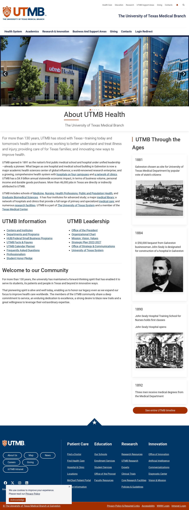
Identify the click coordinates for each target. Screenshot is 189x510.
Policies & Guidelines (132, 486)
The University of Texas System (76, 205)
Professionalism (16, 254)
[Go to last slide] (5, 73)
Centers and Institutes (20, 230)
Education (119, 5)
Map (31, 455)
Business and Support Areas (89, 31)
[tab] (90, 110)
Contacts (168, 5)
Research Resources (132, 454)
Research (130, 5)
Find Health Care (75, 460)
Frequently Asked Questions (23, 250)
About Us (12, 455)
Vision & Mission (157, 480)
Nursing (49, 193)
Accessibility (148, 506)
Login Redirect (144, 31)
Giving (159, 5)
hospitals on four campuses (73, 174)
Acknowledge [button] (17, 499)
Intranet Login (179, 506)
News (48, 455)
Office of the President (85, 230)
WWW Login (163, 506)
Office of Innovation (159, 454)
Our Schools (100, 454)
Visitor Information (77, 486)
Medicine (38, 193)
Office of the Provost (105, 473)
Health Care (107, 5)
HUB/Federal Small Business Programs (29, 238)
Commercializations (159, 467)
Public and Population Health (96, 193)
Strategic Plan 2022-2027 (86, 242)
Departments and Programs (23, 234)
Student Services (103, 467)
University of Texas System (88, 250)
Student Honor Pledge (19, 258)
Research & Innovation (55, 31)
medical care (106, 201)
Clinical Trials (129, 473)
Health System (13, 31)
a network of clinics (105, 174)
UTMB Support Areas (145, 5)
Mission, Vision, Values (85, 238)
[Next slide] (183, 73)
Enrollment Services (104, 460)
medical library (105, 197)
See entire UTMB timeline (160, 410)
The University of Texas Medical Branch (152, 16)
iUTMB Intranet (15, 469)
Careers (12, 462)
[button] (69, 487)
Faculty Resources (103, 480)
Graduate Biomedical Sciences (20, 197)
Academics (32, 31)
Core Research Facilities (134, 480)
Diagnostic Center (158, 473)
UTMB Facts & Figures (20, 242)
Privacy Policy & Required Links (123, 506)
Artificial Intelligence (159, 460)
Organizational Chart (84, 234)
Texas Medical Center (15, 209)
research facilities (25, 205)
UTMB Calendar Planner (21, 246)
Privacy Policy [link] (33, 493)
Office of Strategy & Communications (93, 246)
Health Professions (66, 193)
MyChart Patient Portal (79, 480)
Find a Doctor (74, 454)
